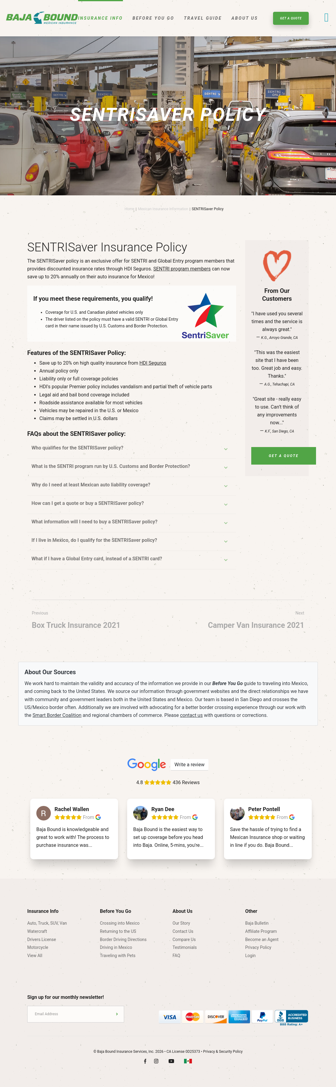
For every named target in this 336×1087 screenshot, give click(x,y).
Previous (76, 621)
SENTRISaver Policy (208, 209)
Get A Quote (290, 18)
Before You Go (153, 18)
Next (256, 621)
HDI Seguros (153, 363)
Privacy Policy (258, 947)
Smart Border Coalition (57, 715)
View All (34, 955)
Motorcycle (37, 947)
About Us (245, 18)
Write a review (189, 764)
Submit (117, 1014)
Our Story (181, 923)
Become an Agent (261, 939)
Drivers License (41, 939)
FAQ (176, 955)
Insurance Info (100, 18)
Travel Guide (203, 18)
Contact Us (183, 931)
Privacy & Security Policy (222, 1051)
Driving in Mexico (116, 947)
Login (250, 955)
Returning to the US (118, 931)
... (90, 845)
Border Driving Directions (123, 939)
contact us (191, 715)
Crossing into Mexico (120, 923)
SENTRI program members (182, 269)
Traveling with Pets (117, 955)
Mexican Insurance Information (163, 209)
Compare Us (184, 939)
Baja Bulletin (256, 923)
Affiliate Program (261, 931)
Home (129, 209)
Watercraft (37, 931)
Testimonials (185, 947)
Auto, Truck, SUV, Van (47, 923)
